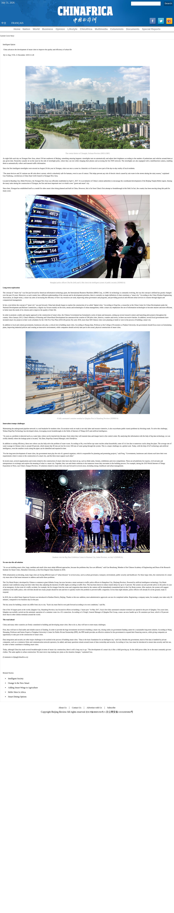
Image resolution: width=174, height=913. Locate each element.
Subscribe (111, 707)
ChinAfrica (86, 29)
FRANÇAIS (17, 23)
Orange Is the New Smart (18, 683)
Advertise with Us (94, 707)
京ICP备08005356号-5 (95, 712)
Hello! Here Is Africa (17, 692)
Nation (26, 29)
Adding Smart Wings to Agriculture (23, 687)
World (36, 29)
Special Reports (151, 29)
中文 (3, 23)
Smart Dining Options (17, 696)
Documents (132, 29)
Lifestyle (72, 29)
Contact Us (76, 707)
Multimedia (101, 29)
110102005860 (124, 712)
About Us (62, 707)
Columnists (116, 29)
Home (17, 29)
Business (47, 29)
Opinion (60, 29)
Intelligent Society (15, 678)
